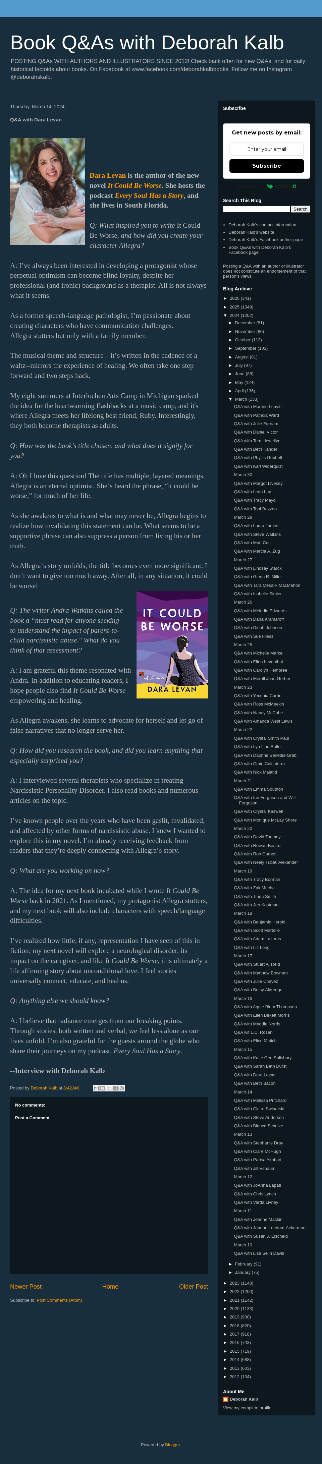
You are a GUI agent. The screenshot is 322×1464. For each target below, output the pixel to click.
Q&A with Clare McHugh (257, 1151)
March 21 (243, 780)
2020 (235, 1308)
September (246, 348)
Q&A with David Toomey (257, 836)
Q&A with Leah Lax (252, 491)
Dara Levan (108, 175)
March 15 (243, 1049)
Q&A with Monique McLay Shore (265, 820)
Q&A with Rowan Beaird (257, 845)
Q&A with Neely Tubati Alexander (266, 862)
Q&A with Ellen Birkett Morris (261, 1015)
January (243, 1272)
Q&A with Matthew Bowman (260, 972)
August (242, 356)
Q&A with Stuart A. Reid (257, 964)
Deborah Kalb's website (251, 232)
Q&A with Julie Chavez (256, 981)
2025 (235, 306)
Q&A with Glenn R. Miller (258, 576)
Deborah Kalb (244, 1399)
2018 (235, 1325)
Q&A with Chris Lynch (255, 1193)
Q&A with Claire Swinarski (259, 1108)
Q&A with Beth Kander (255, 449)
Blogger (172, 1444)
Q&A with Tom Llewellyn (257, 440)
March (242, 399)
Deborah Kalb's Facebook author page (265, 239)
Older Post (193, 1286)
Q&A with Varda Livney (256, 1202)
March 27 (243, 559)
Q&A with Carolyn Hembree (260, 670)
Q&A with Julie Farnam (256, 423)
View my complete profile (247, 1407)
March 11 (243, 1210)
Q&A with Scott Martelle (257, 930)
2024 (235, 315)
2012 (235, 1376)
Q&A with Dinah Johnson (258, 627)
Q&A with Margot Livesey (258, 483)
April (240, 390)
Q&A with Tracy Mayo (254, 500)
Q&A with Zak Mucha (254, 887)
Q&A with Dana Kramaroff (259, 619)
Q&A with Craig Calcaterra (259, 763)
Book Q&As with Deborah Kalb (147, 42)
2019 (235, 1316)
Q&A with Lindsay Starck (257, 568)
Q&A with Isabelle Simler (257, 593)
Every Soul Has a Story (149, 195)
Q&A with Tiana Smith (255, 896)
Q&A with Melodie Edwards (260, 610)
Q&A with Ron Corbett (255, 853)
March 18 (243, 913)
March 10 (243, 1244)
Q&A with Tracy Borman (257, 879)
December (246, 322)
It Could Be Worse (135, 185)
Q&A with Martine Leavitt (257, 406)
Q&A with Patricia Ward (256, 415)
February (244, 1263)
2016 (235, 1342)
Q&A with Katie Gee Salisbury (262, 1057)
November (246, 331)
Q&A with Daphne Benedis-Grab (265, 755)
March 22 (243, 729)
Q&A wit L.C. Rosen (253, 1032)
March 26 (243, 602)
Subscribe (266, 166)
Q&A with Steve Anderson (259, 1117)
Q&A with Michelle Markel (258, 653)
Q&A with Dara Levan (254, 1074)
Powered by (267, 186)
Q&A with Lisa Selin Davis (259, 1253)
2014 (235, 1359)
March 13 (243, 1134)
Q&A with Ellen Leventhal (258, 661)
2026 (235, 298)
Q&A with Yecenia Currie (257, 695)
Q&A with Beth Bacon (254, 1083)
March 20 (243, 828)
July (239, 365)
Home (110, 1286)
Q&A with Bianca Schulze (258, 1125)
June (240, 373)
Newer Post (26, 1286)
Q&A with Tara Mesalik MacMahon (267, 585)
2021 (235, 1300)
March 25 (243, 644)
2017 (235, 1334)
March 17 (243, 955)
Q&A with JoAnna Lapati (257, 1185)
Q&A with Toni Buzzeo (255, 508)
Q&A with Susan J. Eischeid (260, 1236)
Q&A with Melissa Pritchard (260, 1100)
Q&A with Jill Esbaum (254, 1168)
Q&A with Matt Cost (253, 542)
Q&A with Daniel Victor (256, 432)
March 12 (243, 1176)
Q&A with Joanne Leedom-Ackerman (269, 1227)
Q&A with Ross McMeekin (259, 704)
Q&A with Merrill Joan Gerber (262, 678)
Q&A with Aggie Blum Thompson (265, 1006)
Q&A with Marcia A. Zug (257, 551)
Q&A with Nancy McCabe (258, 712)
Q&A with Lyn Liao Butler (258, 746)
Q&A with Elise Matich (255, 1040)
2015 (235, 1351)
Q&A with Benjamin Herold (259, 921)
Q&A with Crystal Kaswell (258, 811)
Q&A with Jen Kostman (256, 904)
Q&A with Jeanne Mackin (258, 1219)
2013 (235, 1368)
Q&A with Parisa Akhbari (257, 1159)
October (243, 339)
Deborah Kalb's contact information (262, 224)
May (240, 382)
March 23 (243, 687)
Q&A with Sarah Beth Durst (260, 1066)
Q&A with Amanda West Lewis (263, 721)
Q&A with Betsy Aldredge (258, 989)
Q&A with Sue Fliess (253, 636)
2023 (235, 1283)
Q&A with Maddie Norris (257, 1023)
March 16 (243, 998)
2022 (235, 1291)
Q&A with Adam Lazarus (257, 938)
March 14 (243, 1091)
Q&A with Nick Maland (255, 772)
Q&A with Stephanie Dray (258, 1142)
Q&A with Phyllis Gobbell (258, 457)
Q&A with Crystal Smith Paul (261, 738)
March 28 (243, 517)
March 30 (243, 474)
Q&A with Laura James (256, 525)
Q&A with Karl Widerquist (258, 466)
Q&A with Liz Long (251, 947)
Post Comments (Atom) (59, 1300)
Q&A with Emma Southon (258, 789)
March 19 (243, 871)
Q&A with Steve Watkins (257, 534)
